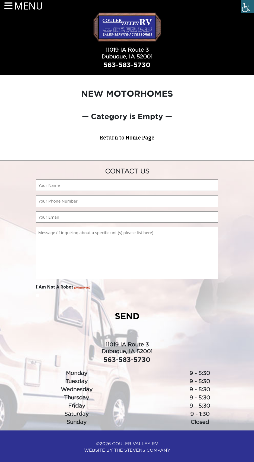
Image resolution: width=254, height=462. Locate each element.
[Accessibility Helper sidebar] (247, 6)
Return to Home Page (127, 138)
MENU (28, 6)
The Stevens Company (142, 450)
